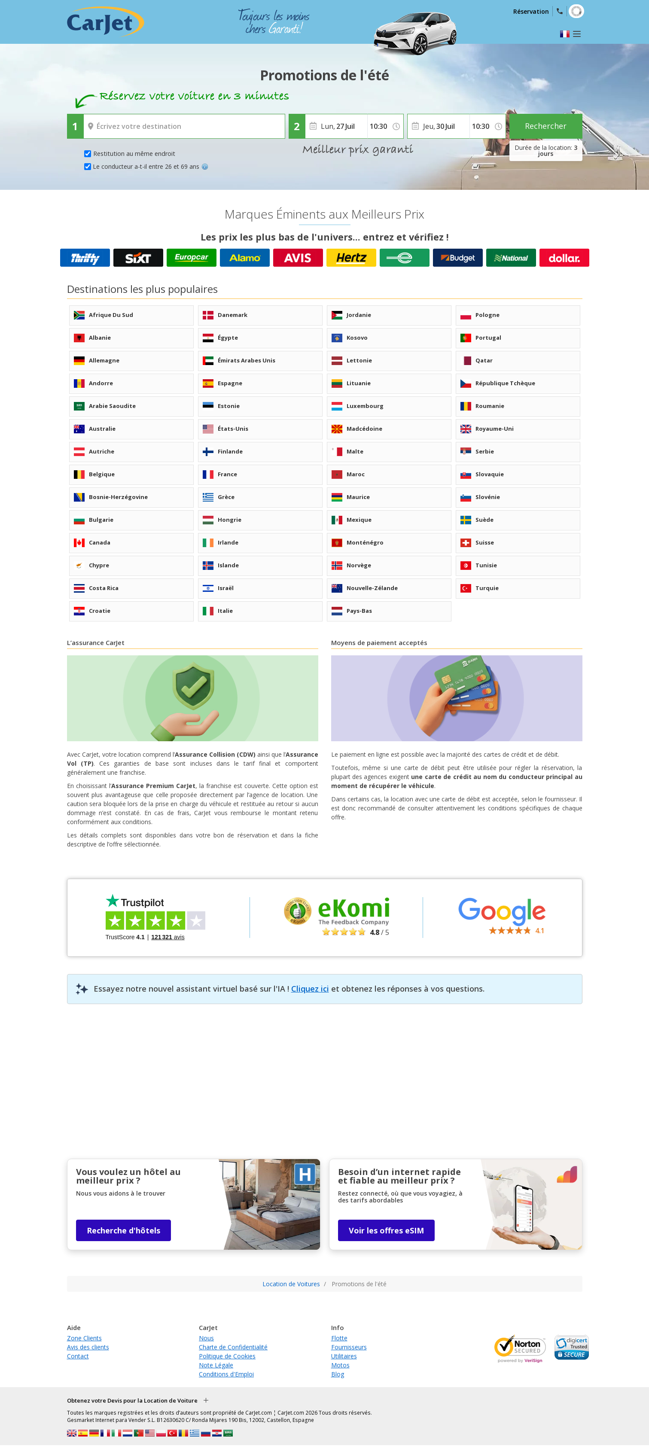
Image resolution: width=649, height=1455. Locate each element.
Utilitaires (344, 1356)
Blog (337, 1374)
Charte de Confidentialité (233, 1347)
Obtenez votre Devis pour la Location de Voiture (132, 1400)
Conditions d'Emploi (226, 1374)
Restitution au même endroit (134, 153)
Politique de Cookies (227, 1356)
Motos (340, 1365)
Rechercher (546, 126)
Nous (206, 1338)
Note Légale (216, 1365)
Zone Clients (84, 1338)
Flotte (339, 1338)
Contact (78, 1356)
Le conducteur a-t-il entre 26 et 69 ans (150, 166)
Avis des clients (88, 1347)
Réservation (531, 11)
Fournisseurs (349, 1347)
